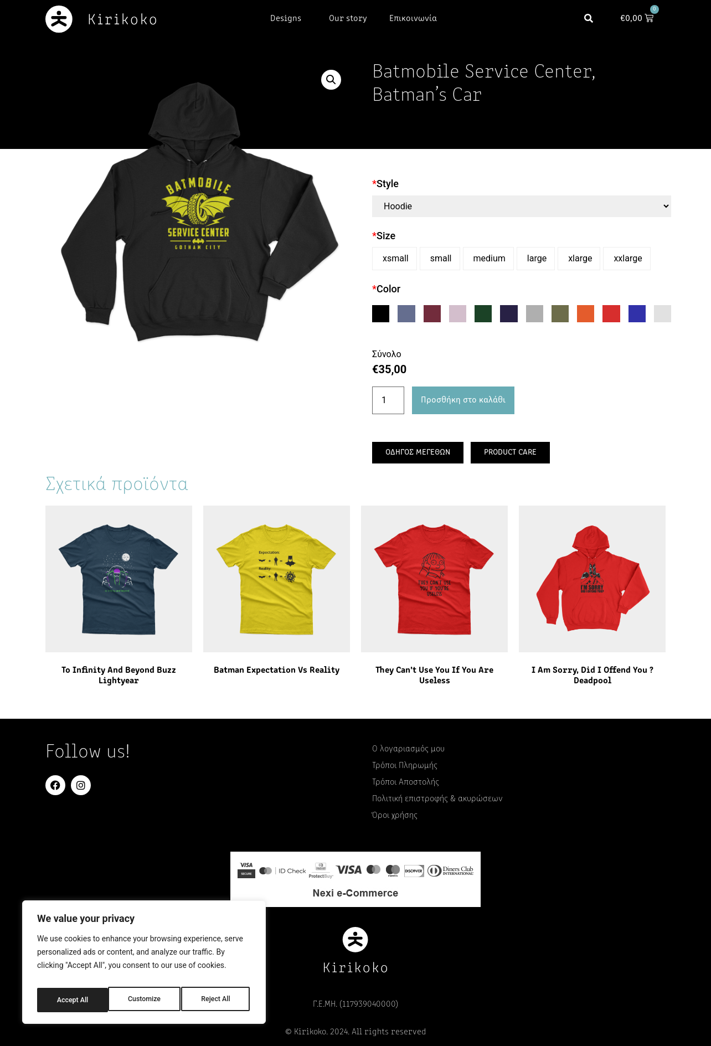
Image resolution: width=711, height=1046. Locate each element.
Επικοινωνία (413, 18)
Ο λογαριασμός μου (408, 749)
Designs (288, 18)
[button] (594, 19)
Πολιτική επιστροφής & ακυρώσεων (437, 799)
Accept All (216, 1000)
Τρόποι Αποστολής (405, 782)
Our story (348, 18)
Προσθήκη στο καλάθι (463, 400)
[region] (144, 966)
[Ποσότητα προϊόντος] (388, 400)
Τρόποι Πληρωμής (404, 765)
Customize (72, 1000)
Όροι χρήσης (395, 815)
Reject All (144, 1000)
